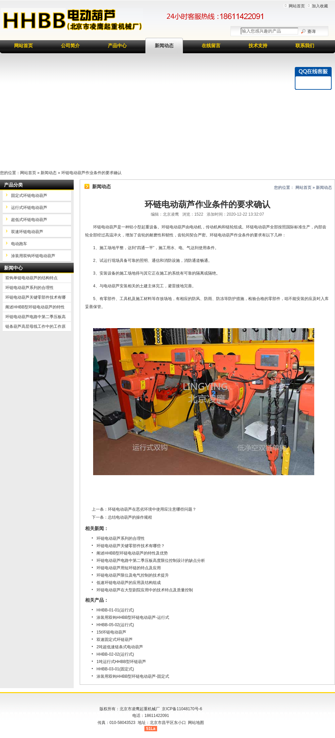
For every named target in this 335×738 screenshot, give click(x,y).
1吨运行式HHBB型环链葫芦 (121, 661)
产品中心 (117, 45)
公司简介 (70, 45)
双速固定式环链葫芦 (114, 639)
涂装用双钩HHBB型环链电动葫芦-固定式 (132, 676)
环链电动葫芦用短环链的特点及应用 (128, 568)
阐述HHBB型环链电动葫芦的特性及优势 (132, 553)
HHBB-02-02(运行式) (115, 654)
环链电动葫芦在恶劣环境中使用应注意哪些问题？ (152, 509)
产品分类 (13, 185)
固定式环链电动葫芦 (29, 195)
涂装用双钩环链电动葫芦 (33, 255)
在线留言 (211, 45)
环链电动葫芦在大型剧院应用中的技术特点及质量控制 (144, 590)
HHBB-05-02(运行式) (115, 624)
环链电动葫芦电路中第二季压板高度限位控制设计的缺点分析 (150, 560)
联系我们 (304, 45)
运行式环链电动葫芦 (29, 207)
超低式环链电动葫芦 (29, 219)
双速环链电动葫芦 (27, 231)
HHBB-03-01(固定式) (115, 669)
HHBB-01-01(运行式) (115, 610)
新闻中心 (13, 268)
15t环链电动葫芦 (111, 632)
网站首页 (297, 6)
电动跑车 (19, 243)
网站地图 (196, 722)
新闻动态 (164, 45)
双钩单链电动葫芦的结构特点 (31, 278)
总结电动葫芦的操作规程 (130, 517)
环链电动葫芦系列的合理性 (120, 538)
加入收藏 (320, 6)
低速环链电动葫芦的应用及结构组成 (128, 582)
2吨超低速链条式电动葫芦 (119, 647)
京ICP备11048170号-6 (182, 709)
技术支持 (258, 45)
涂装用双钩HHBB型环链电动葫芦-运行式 (132, 617)
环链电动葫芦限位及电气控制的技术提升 (132, 575)
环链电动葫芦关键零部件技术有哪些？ (130, 545)
